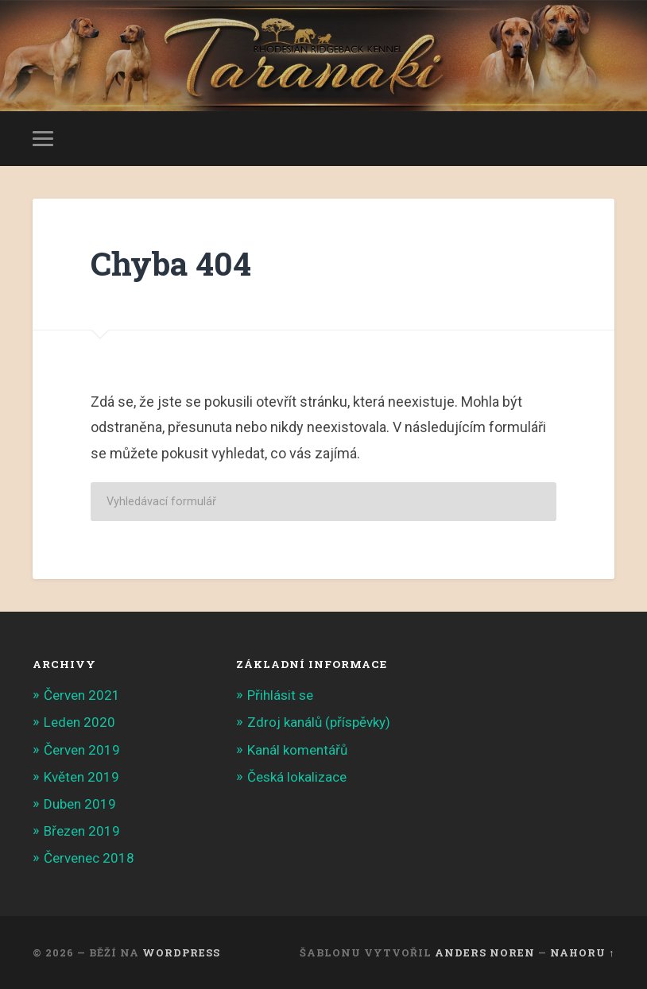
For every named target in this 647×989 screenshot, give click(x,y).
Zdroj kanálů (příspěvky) (318, 722)
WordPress (181, 952)
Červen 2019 (82, 750)
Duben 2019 (80, 804)
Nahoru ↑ (582, 952)
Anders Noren (485, 952)
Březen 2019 (82, 831)
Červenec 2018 (89, 858)
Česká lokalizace (297, 777)
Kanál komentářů (297, 750)
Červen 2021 (82, 695)
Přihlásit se (280, 695)
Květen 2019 (81, 777)
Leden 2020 (79, 722)
